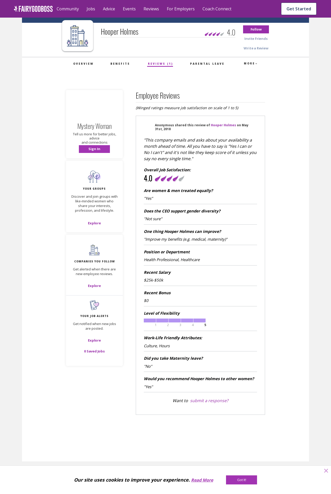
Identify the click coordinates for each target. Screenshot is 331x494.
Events (129, 9)
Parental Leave (207, 63)
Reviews (151, 9)
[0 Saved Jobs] (94, 351)
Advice (109, 9)
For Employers (181, 9)
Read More (202, 480)
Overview (83, 63)
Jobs (91, 9)
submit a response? (209, 400)
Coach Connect (216, 9)
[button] (256, 29)
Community (68, 9)
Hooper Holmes (223, 125)
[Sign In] (94, 149)
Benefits (120, 63)
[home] (33, 9)
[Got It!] (241, 479)
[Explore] (94, 223)
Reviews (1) (160, 63)
